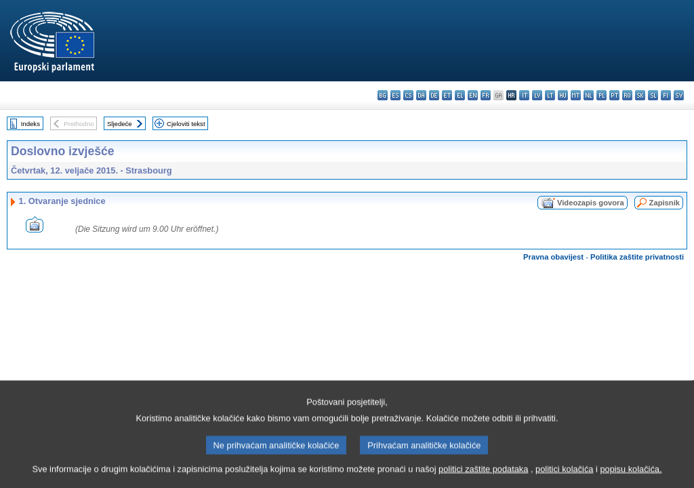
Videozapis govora (590, 203)
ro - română (627, 95)
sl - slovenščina (653, 95)
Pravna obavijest (553, 257)
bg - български (382, 95)
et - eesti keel (447, 95)
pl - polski (601, 95)
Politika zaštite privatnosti (637, 257)
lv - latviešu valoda (537, 95)
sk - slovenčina (640, 95)
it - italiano (524, 95)
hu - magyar (563, 95)
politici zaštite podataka (483, 479)
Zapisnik (664, 203)
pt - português (614, 95)
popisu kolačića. (630, 479)
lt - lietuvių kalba (550, 95)
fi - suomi (666, 95)
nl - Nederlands (589, 95)
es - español (395, 95)
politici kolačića (564, 479)
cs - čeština (408, 95)
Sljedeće (119, 123)
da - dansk (421, 95)
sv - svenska (679, 95)
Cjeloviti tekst (186, 123)
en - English (473, 95)
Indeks (30, 123)
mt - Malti (576, 95)
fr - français (486, 95)
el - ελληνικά (460, 95)
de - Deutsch (434, 95)
